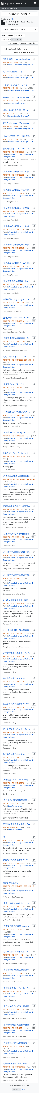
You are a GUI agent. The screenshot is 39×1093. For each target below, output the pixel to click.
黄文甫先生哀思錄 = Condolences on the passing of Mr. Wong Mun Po (17, 356)
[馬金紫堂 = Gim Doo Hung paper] (17, 779)
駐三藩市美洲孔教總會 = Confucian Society (17, 729)
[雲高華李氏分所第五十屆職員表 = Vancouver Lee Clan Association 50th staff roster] (17, 1006)
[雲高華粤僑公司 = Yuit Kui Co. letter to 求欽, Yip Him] (17, 988)
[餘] (4, 837)
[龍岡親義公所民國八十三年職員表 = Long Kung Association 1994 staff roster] (17, 226)
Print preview (7, 35)
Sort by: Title (13, 43)
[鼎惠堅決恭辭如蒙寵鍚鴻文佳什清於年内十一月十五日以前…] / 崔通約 (17, 338)
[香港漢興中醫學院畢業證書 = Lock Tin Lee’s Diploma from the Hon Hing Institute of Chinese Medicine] (17, 800)
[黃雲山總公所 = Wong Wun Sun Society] (17, 412)
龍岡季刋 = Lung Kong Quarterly (17, 318)
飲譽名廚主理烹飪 (10, 883)
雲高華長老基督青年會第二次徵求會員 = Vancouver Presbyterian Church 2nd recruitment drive (17, 951)
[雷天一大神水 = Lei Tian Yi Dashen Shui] (17, 903)
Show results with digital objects (23, 52)
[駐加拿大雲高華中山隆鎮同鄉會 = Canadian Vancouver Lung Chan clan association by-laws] (17, 575)
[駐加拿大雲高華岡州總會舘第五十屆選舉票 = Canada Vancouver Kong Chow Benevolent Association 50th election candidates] (17, 552)
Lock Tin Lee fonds (15, 806)
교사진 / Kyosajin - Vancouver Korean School (17, 123)
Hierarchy (19, 35)
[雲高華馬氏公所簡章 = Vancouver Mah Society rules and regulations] (17, 926)
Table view (16, 39)
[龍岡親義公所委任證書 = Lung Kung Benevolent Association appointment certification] (17, 281)
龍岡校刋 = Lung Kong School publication (17, 299)
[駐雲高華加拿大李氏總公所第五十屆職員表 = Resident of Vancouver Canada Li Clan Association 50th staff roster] (17, 533)
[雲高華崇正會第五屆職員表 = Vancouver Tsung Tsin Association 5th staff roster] (17, 1043)
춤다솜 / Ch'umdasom (12, 72)
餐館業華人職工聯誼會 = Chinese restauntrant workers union (17, 860)
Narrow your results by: (19, 14)
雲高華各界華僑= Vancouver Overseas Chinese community (17, 1063)
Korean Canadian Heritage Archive (21, 65)
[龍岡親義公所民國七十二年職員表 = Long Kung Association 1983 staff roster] (17, 263)
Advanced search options (14, 29)
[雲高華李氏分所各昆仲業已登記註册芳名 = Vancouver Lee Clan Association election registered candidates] (17, 1024)
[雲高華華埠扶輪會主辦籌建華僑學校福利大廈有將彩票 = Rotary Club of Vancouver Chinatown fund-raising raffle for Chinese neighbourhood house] (17, 970)
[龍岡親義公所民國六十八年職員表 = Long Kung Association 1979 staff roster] (17, 171)
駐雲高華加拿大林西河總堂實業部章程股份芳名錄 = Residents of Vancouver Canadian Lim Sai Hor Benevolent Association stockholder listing (17, 506)
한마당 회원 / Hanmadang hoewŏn (17, 59)
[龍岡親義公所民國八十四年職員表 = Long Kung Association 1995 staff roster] (17, 190)
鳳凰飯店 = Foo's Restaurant (15, 453)
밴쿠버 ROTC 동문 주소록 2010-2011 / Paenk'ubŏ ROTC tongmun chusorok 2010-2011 (17, 110)
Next (24, 1090)
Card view (6, 39)
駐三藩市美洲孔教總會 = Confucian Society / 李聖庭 (17, 653)
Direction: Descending (28, 43)
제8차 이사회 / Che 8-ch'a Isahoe (17, 97)
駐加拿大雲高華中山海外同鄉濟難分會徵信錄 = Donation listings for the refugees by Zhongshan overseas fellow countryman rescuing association (17, 600)
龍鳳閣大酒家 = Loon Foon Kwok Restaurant (17, 148)
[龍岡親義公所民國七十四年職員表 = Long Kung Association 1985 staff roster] (17, 244)
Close (13, 19)
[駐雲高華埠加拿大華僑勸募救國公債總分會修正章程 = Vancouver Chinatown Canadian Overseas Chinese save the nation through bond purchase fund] (17, 476)
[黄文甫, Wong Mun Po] (13, 384)
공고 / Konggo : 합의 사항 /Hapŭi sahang (17, 136)
